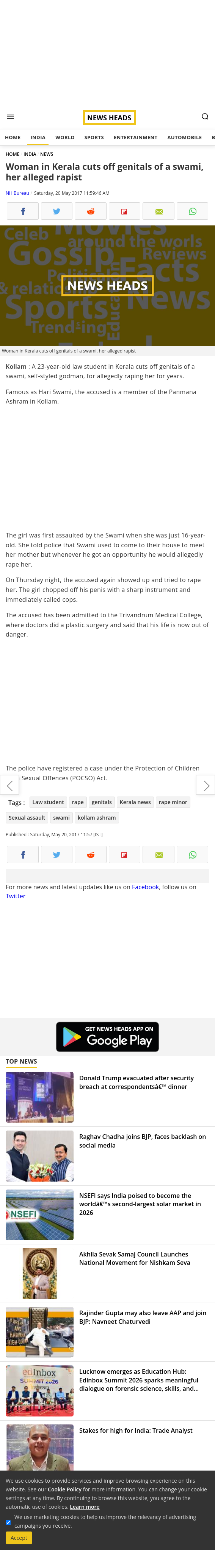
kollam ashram (97, 817)
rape (78, 802)
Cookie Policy (65, 1489)
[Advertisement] (107, 53)
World (64, 137)
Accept (19, 1537)
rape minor (173, 802)
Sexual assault (27, 817)
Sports (94, 137)
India (38, 137)
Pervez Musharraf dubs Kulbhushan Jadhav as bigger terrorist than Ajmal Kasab (9, 785)
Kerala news (135, 802)
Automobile (184, 137)
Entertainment (135, 137)
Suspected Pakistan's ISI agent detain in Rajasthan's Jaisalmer (205, 785)
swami (61, 817)
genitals (102, 802)
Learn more (84, 1506)
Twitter (15, 896)
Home (12, 137)
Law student (48, 802)
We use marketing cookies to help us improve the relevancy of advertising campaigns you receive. (105, 1521)
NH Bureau (17, 193)
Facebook (145, 887)
